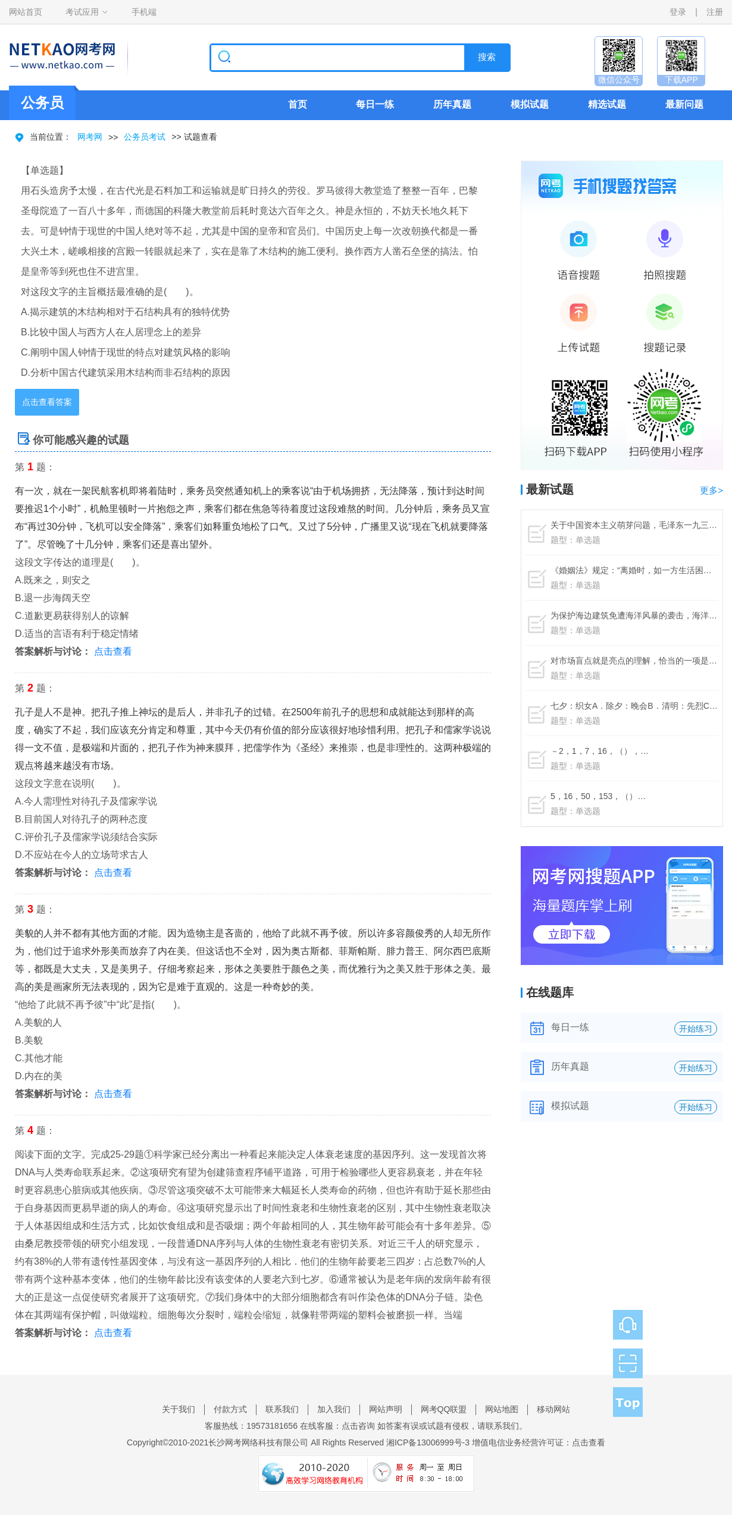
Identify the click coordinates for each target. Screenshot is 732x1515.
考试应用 (82, 12)
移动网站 (553, 1409)
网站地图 (501, 1409)
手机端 (144, 12)
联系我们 (282, 1409)
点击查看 (113, 651)
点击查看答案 (47, 402)
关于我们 (178, 1409)
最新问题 (684, 104)
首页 (297, 104)
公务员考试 (144, 137)
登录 (678, 12)
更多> (711, 490)
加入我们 (334, 1409)
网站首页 (25, 12)
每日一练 (375, 104)
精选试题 (607, 104)
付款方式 (230, 1409)
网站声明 (385, 1409)
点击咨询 (358, 1426)
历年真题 (452, 104)
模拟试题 (530, 104)
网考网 (89, 137)
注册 (714, 12)
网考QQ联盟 (444, 1409)
